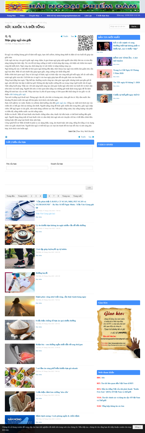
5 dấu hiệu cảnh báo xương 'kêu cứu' (52, 392)
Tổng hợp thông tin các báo (113, 406)
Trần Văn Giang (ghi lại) (45, 214)
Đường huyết (42, 273)
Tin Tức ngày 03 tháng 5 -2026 (126, 82)
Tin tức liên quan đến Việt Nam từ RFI (117, 383)
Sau (72, 36)
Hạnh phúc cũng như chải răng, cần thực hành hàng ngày (61, 297)
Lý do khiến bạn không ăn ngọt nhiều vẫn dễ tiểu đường (61, 225)
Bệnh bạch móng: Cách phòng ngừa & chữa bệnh (57, 416)
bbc (103, 378)
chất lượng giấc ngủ (17, 94)
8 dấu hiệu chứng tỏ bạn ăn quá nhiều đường (56, 321)
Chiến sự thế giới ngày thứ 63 (126, 95)
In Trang (6, 136)
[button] (36, 15)
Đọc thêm (39, 217)
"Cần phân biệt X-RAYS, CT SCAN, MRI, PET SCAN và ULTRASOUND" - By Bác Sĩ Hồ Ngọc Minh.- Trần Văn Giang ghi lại (65, 204)
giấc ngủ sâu (61, 103)
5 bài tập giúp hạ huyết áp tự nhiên (51, 249)
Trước (65, 36)
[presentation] (26, 178)
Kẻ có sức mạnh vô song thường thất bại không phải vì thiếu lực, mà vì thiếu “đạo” (126, 46)
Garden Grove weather (118, 140)
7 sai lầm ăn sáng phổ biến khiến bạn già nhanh (57, 368)
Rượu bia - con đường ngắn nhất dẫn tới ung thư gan (59, 344)
